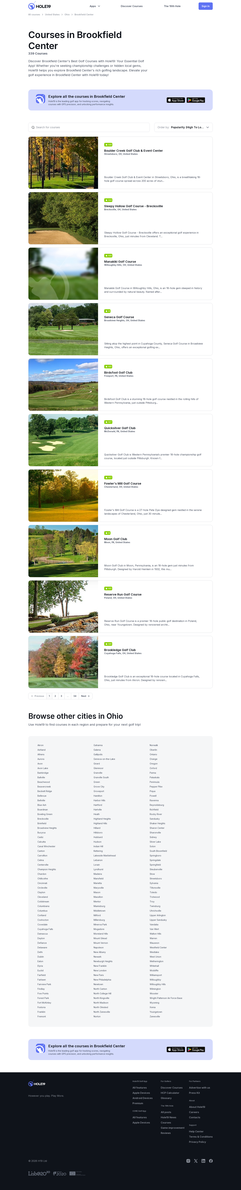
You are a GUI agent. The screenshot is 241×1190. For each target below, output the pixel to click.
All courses (34, 14)
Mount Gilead (100, 938)
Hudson (97, 841)
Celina (41, 860)
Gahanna (98, 745)
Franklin (41, 1012)
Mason (97, 892)
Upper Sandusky (158, 920)
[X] (196, 1161)
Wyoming (154, 1002)
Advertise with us (199, 1087)
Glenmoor (98, 768)
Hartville (98, 809)
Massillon (98, 897)
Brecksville (43, 818)
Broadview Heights (47, 828)
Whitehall (154, 966)
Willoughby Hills (158, 984)
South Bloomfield (158, 851)
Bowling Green (45, 814)
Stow (152, 874)
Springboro (155, 855)
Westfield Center (158, 947)
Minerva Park (100, 924)
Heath (97, 814)
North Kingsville (101, 998)
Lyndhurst (98, 869)
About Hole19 (197, 1106)
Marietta (98, 883)
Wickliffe (154, 970)
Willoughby (155, 979)
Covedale (42, 924)
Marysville (99, 887)
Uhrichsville (155, 910)
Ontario (153, 754)
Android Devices (142, 1098)
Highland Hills (100, 823)
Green (97, 782)
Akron (40, 745)
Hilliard (97, 828)
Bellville (41, 800)
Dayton (41, 938)
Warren (153, 938)
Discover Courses (172, 1087)
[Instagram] (188, 1161)
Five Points (43, 993)
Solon (153, 846)
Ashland (41, 749)
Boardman (43, 809)
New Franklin (100, 966)
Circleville (42, 887)
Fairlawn (42, 979)
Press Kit (194, 1092)
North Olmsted (101, 1007)
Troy (152, 901)
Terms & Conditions (201, 1136)
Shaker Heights (157, 823)
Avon (40, 763)
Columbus (42, 910)
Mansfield (98, 878)
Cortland (42, 915)
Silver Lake (155, 841)
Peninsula (154, 782)
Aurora (41, 759)
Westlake (154, 952)
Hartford (98, 805)
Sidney (153, 837)
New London (100, 970)
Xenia (153, 1007)
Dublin (41, 956)
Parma (153, 772)
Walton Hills (155, 933)
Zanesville (155, 1016)
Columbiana (43, 906)
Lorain (97, 864)
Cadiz (40, 837)
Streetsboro (156, 878)
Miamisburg (99, 906)
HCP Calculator (170, 1092)
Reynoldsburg (157, 805)
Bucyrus (42, 832)
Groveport (99, 791)
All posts (166, 1112)
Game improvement (172, 1127)
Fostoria (41, 1007)
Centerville (43, 864)
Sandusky (155, 818)
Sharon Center (157, 828)
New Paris (99, 975)
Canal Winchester (46, 846)
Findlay (41, 989)
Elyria (40, 966)
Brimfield (42, 823)
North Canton (100, 989)
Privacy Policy (197, 1141)
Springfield (155, 864)
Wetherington (156, 961)
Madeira (98, 874)
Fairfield (42, 975)
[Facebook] (211, 1161)
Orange (153, 759)
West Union (155, 956)
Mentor (97, 901)
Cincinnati (42, 883)
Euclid (40, 970)
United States (52, 14)
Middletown (99, 910)
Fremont (42, 1016)
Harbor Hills (99, 800)
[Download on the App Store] (176, 100)
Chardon (42, 874)
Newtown (98, 984)
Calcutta (42, 841)
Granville (98, 772)
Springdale (155, 860)
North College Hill (102, 993)
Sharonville (155, 832)
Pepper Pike (156, 786)
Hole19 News (168, 1117)
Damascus (43, 933)
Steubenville (156, 869)
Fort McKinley (44, 1002)
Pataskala (154, 777)
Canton (41, 851)
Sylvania (154, 883)
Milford (97, 915)
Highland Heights (102, 818)
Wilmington (155, 989)
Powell (153, 795)
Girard (97, 763)
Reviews (166, 1133)
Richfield (154, 809)
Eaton (40, 961)
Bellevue (42, 795)
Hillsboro (98, 832)
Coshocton (43, 920)
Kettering (98, 851)
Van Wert (154, 929)
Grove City (99, 786)
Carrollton (42, 855)
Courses (166, 1122)
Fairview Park (44, 984)
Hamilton (98, 795)
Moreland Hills (101, 933)
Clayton (41, 892)
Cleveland (43, 897)
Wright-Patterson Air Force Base (166, 998)
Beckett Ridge (45, 791)
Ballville (41, 777)
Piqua (152, 791)
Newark (97, 956)
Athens (41, 754)
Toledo (153, 892)
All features (139, 1087)
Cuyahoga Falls (45, 929)
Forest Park (43, 998)
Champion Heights (47, 869)
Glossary (166, 1098)
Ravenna (154, 800)
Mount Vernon (101, 943)
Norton (97, 1016)
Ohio (67, 14)
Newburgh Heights (103, 961)
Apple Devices (141, 1092)
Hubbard (98, 837)
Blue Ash (42, 805)
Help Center (196, 1131)
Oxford (153, 768)
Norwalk (154, 745)
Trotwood (155, 897)
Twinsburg (155, 906)
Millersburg (99, 920)
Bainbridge (43, 772)
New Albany (100, 952)
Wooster (154, 993)
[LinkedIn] (203, 1161)
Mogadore (99, 929)
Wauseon (154, 943)
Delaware (42, 947)
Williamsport (156, 975)
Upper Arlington (158, 915)
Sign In (206, 6)
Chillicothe (43, 878)
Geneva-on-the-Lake (104, 759)
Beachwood (44, 782)
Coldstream (43, 901)
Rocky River (156, 814)
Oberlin (153, 749)
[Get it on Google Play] (196, 100)
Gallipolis (98, 754)
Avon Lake (43, 768)
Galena (97, 749)
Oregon (154, 763)
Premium (137, 1103)
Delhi (40, 952)
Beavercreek (44, 786)
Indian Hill (98, 846)
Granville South (101, 777)
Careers (194, 1112)
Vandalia (154, 924)
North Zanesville (102, 1012)
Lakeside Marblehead (105, 855)
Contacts (194, 1117)
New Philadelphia (102, 979)
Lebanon (98, 860)
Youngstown (156, 1012)
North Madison (101, 1002)
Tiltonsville (155, 887)
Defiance (42, 943)
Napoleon (99, 947)
